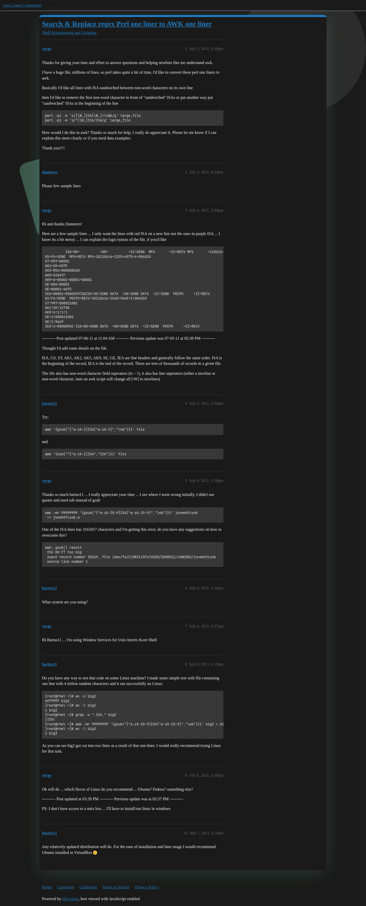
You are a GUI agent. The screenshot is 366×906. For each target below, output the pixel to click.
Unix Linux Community (22, 5)
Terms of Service (116, 887)
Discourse (70, 899)
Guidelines (88, 887)
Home (47, 887)
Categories (65, 887)
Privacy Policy (147, 887)
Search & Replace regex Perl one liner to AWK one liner (127, 24)
